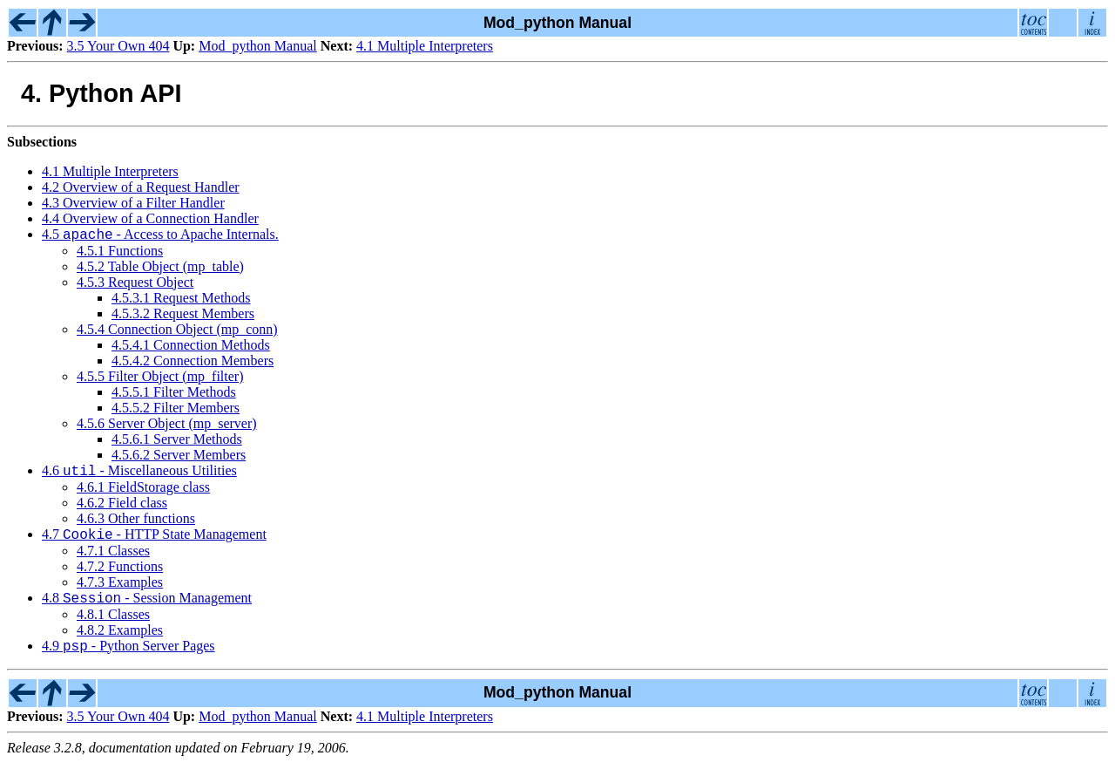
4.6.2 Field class (122, 507)
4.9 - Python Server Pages (128, 658)
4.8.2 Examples (120, 640)
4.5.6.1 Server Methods (177, 441)
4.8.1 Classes (113, 624)
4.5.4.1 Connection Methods (191, 347)
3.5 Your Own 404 (118, 45)
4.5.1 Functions (120, 253)
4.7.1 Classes (113, 558)
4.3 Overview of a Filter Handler (133, 202)
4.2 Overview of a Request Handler (141, 187)
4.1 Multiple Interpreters (424, 45)
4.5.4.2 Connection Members (193, 363)
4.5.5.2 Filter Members (176, 410)
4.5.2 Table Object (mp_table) (160, 269)
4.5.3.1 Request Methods (181, 300)
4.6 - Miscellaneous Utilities (139, 475)
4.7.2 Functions (120, 574)
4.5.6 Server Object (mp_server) (167, 426)
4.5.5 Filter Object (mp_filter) (160, 378)
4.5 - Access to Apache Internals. (160, 236)
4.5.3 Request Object (135, 284)
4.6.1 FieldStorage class (143, 492)
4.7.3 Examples (120, 589)
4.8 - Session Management (147, 608)
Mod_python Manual (258, 45)
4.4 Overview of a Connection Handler (150, 218)
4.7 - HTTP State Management (154, 541)
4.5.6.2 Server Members (179, 457)
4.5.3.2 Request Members (183, 316)
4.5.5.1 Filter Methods (174, 394)
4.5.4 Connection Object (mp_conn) (177, 331)
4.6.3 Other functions (136, 523)
